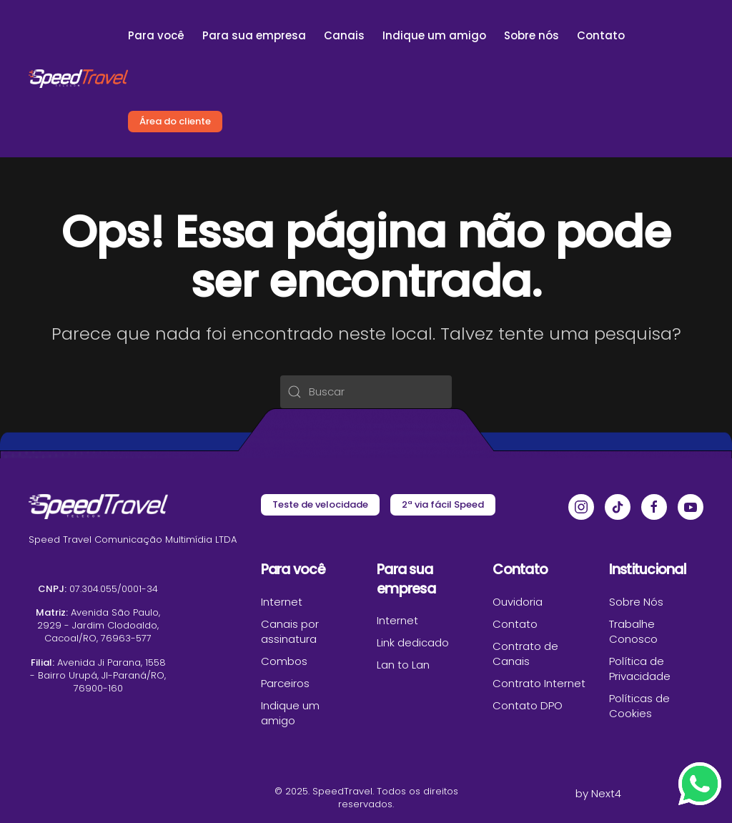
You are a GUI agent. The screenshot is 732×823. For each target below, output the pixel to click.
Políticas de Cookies (639, 706)
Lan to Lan (403, 664)
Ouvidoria (518, 601)
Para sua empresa (254, 35)
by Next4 (598, 793)
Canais (344, 35)
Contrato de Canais (525, 654)
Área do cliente (175, 121)
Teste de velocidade (320, 504)
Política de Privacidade (640, 669)
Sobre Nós (636, 601)
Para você (156, 35)
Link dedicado (413, 642)
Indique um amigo (434, 35)
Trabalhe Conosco (633, 631)
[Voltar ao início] (78, 78)
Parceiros (285, 683)
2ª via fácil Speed (443, 504)
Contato (601, 35)
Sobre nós (531, 35)
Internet (281, 601)
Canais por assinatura (290, 631)
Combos (284, 661)
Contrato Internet (539, 683)
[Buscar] (366, 391)
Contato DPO (528, 705)
